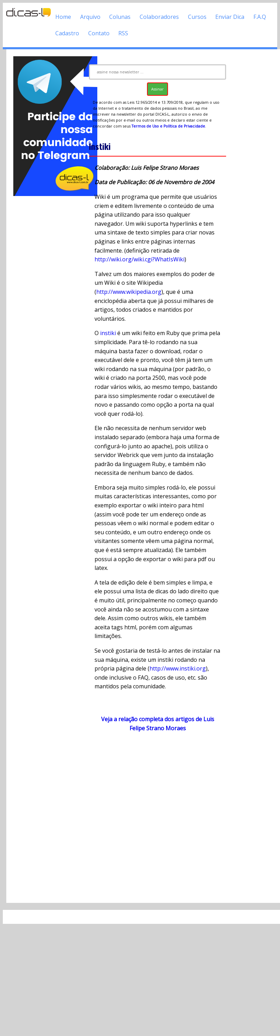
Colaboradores (159, 17)
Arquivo (90, 17)
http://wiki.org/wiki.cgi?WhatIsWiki (139, 259)
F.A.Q (259, 17)
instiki (108, 333)
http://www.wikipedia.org (128, 292)
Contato (99, 33)
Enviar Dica (229, 17)
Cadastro (67, 33)
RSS (123, 33)
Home (63, 17)
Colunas (120, 17)
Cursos (197, 17)
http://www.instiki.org (177, 668)
